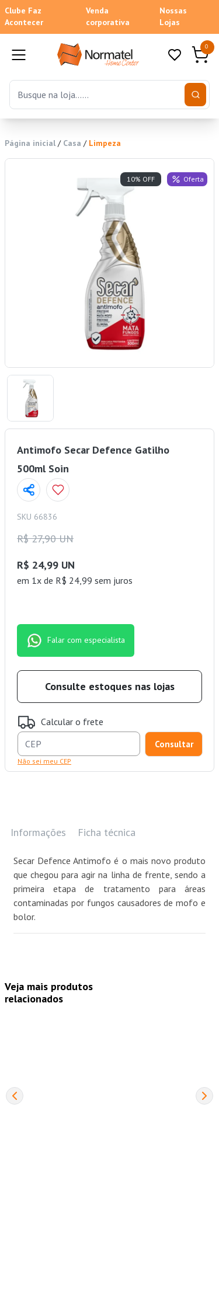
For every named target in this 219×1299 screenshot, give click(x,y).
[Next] (204, 1096)
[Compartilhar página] (28, 490)
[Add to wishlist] (57, 490)
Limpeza (105, 143)
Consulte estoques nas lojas (110, 686)
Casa (72, 143)
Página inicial (30, 143)
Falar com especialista (75, 640)
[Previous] (14, 1096)
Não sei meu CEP (44, 761)
